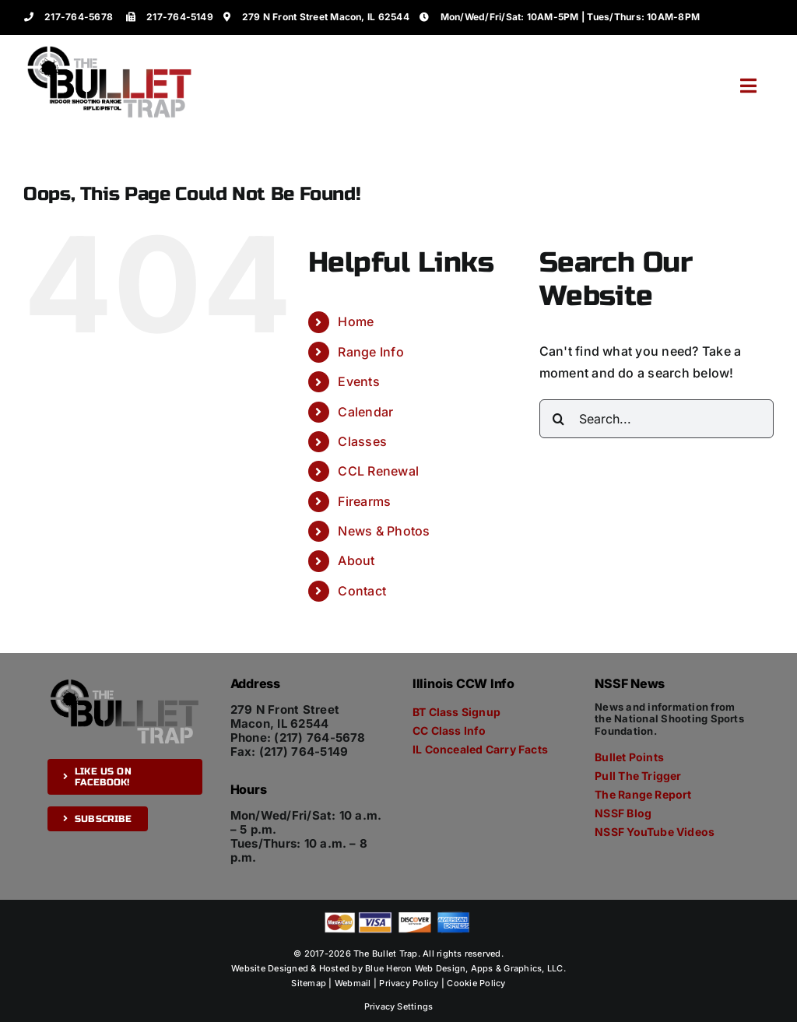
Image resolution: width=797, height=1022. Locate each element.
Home (356, 321)
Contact (362, 591)
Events (358, 381)
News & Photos (384, 531)
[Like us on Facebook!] (124, 777)
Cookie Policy (476, 983)
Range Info (370, 352)
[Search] (558, 418)
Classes (362, 441)
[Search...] (656, 418)
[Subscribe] (97, 818)
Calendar (365, 412)
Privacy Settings (399, 1006)
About (356, 560)
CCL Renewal (378, 471)
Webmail (353, 983)
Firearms (364, 501)
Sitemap (308, 983)
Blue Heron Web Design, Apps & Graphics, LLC (464, 968)
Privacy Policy (408, 983)
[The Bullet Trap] (109, 49)
